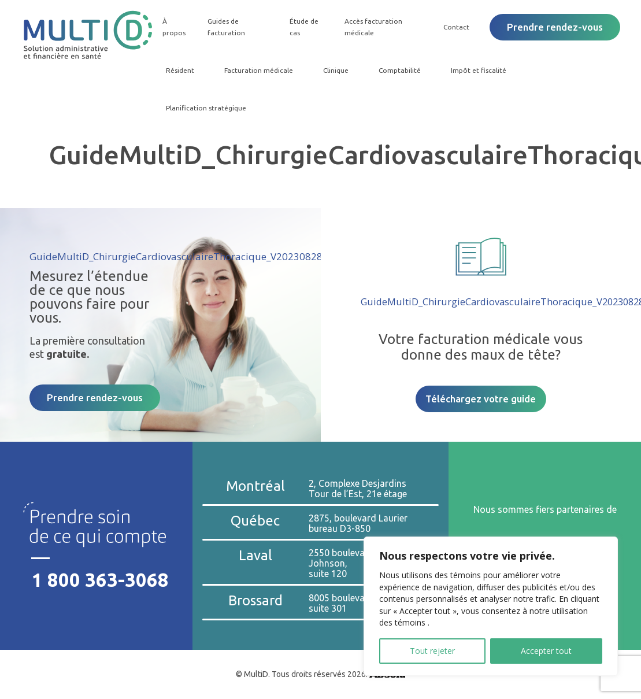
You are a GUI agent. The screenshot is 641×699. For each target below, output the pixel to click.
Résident (178, 70)
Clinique (334, 70)
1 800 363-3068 (100, 579)
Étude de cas (302, 26)
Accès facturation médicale (373, 26)
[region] (491, 606)
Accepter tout (546, 650)
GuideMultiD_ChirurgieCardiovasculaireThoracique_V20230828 (176, 256)
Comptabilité (398, 70)
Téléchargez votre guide (480, 398)
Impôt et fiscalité (477, 70)
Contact (456, 27)
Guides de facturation (224, 26)
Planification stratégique (204, 108)
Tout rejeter (432, 650)
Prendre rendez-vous (555, 26)
